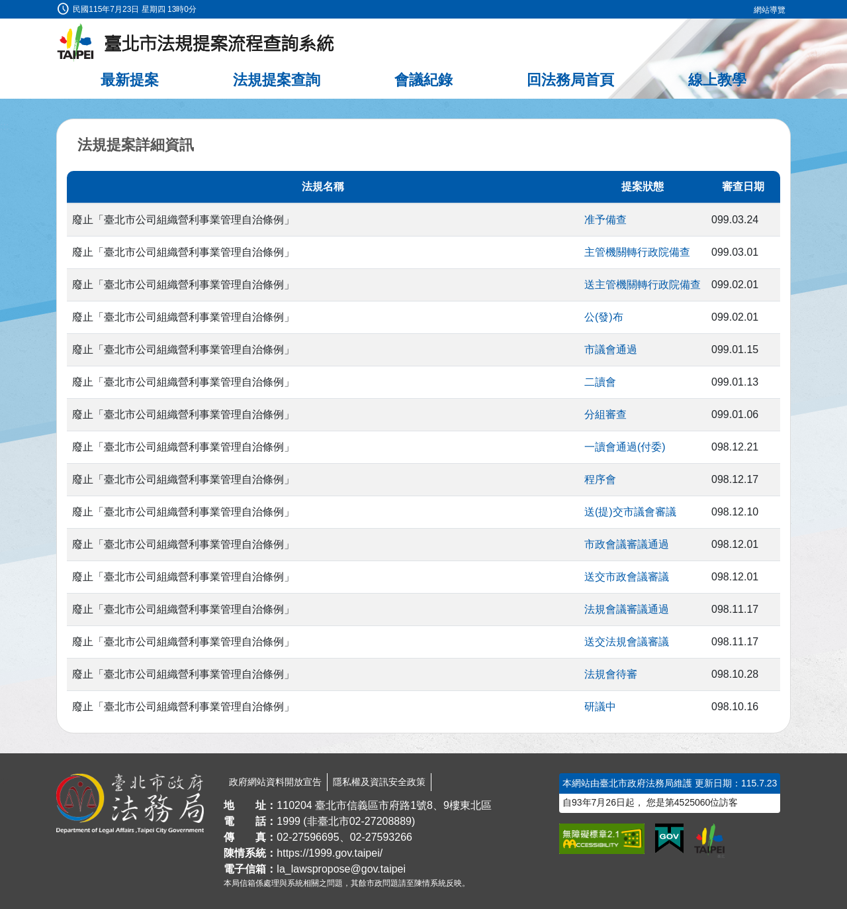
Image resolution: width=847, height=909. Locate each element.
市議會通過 (610, 349)
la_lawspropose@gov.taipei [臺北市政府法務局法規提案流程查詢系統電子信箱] (341, 869)
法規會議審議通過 (626, 609)
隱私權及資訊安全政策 (379, 781)
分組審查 (605, 414)
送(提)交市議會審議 (630, 511)
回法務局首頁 (570, 80)
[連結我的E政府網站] (669, 839)
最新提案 (130, 80)
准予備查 (605, 219)
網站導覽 (769, 10)
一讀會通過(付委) (625, 447)
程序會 (600, 479)
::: (4, 7)
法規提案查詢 (276, 80)
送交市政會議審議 (626, 576)
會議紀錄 (423, 80)
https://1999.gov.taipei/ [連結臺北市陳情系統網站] (329, 853)
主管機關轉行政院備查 (637, 252)
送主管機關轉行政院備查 (642, 284)
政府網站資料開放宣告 (275, 781)
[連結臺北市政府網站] (709, 841)
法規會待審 (610, 674)
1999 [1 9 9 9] (288, 821)
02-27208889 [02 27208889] (380, 821)
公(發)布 (603, 317)
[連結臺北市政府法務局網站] (130, 803)
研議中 (600, 706)
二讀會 (600, 382)
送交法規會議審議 (626, 641)
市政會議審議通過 (626, 544)
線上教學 (717, 80)
